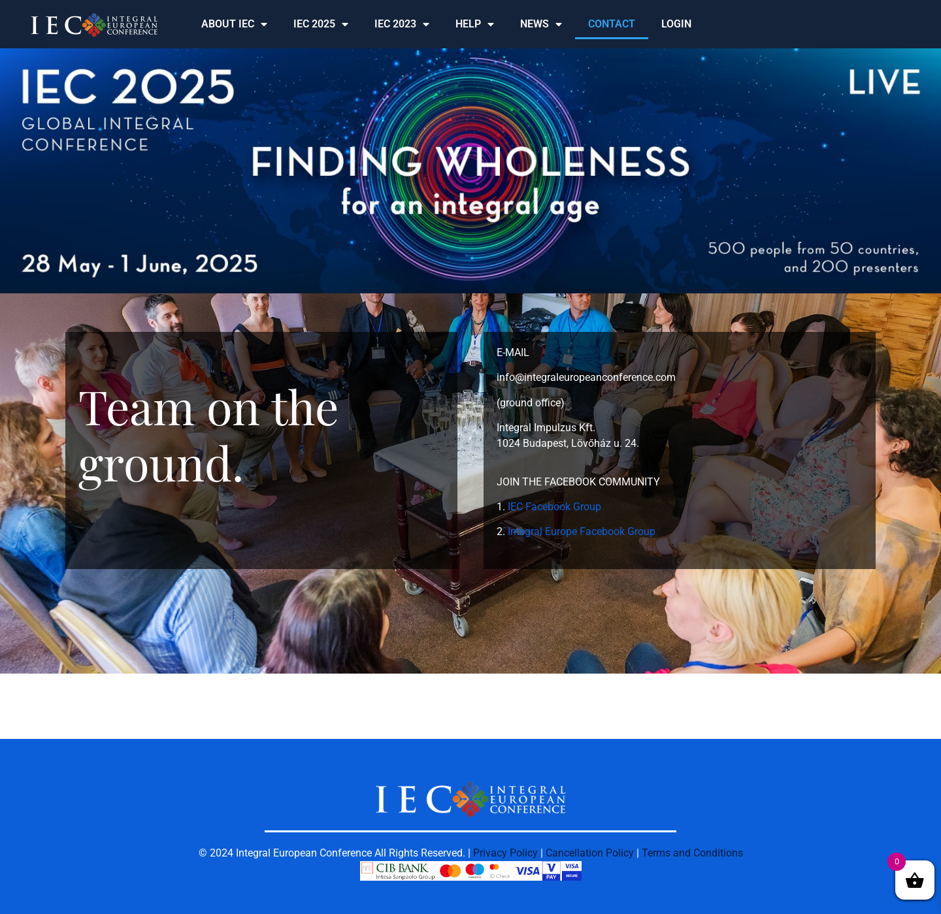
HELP (474, 24)
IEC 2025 (320, 24)
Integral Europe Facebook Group (581, 531)
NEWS (541, 24)
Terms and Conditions (692, 853)
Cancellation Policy (590, 853)
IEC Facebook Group (554, 506)
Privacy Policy (505, 853)
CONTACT (611, 24)
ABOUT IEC (234, 24)
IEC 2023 (401, 24)
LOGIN (676, 24)
